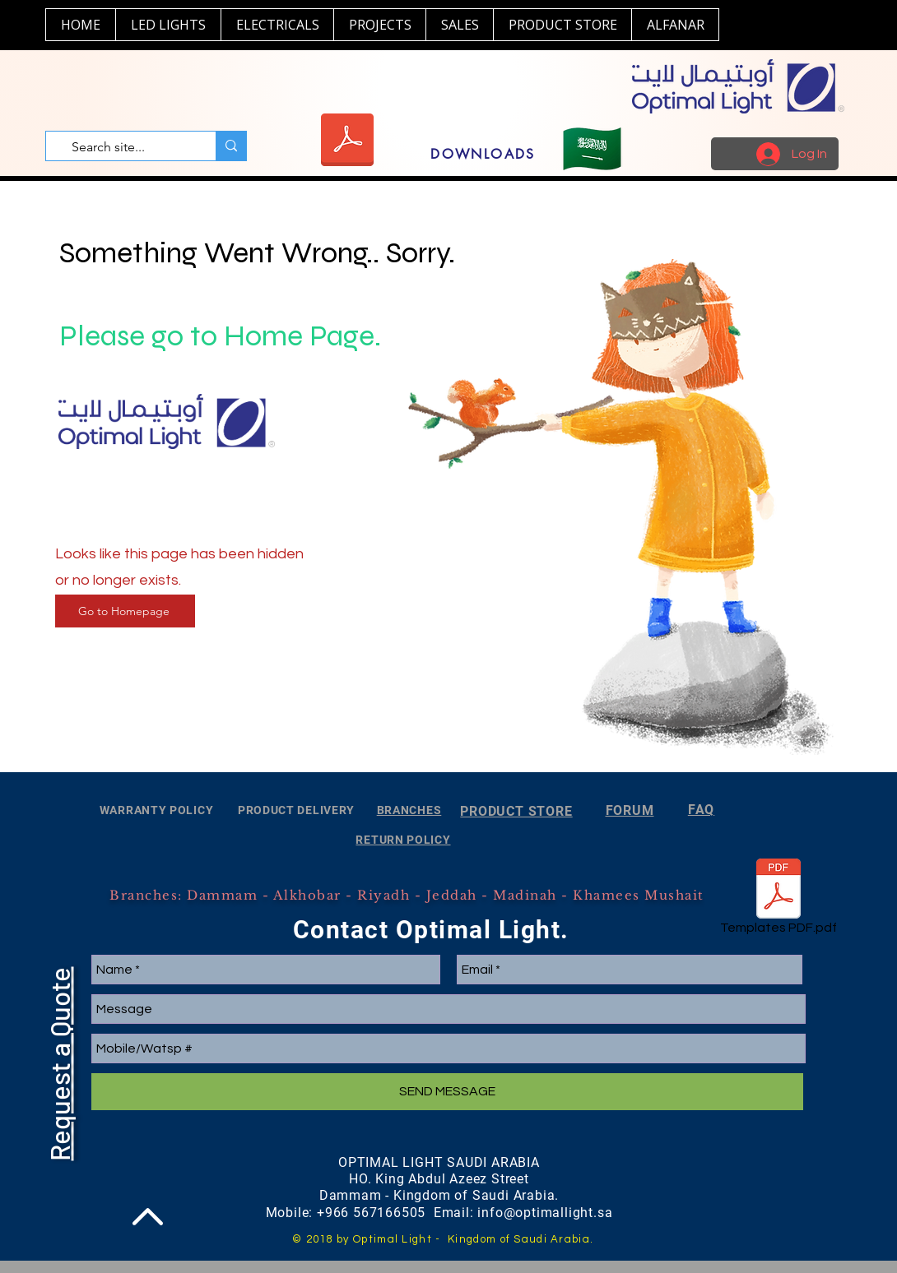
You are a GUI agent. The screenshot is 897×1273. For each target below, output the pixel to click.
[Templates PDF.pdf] (778, 900)
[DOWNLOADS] (483, 153)
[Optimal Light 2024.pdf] (347, 141)
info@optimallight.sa (544, 1212)
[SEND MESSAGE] (447, 1091)
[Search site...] (126, 147)
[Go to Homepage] (125, 611)
